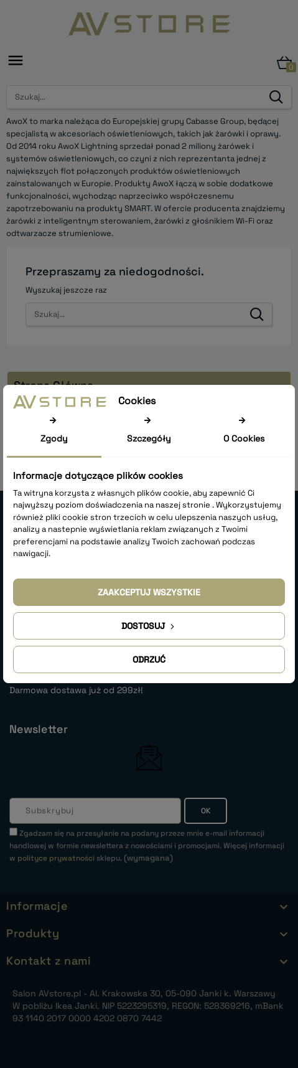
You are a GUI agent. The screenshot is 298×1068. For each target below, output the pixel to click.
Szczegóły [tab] (149, 438)
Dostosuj (149, 625)
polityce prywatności (56, 858)
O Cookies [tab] (243, 438)
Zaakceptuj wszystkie (149, 592)
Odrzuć (149, 659)
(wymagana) (146, 845)
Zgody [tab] (54, 438)
